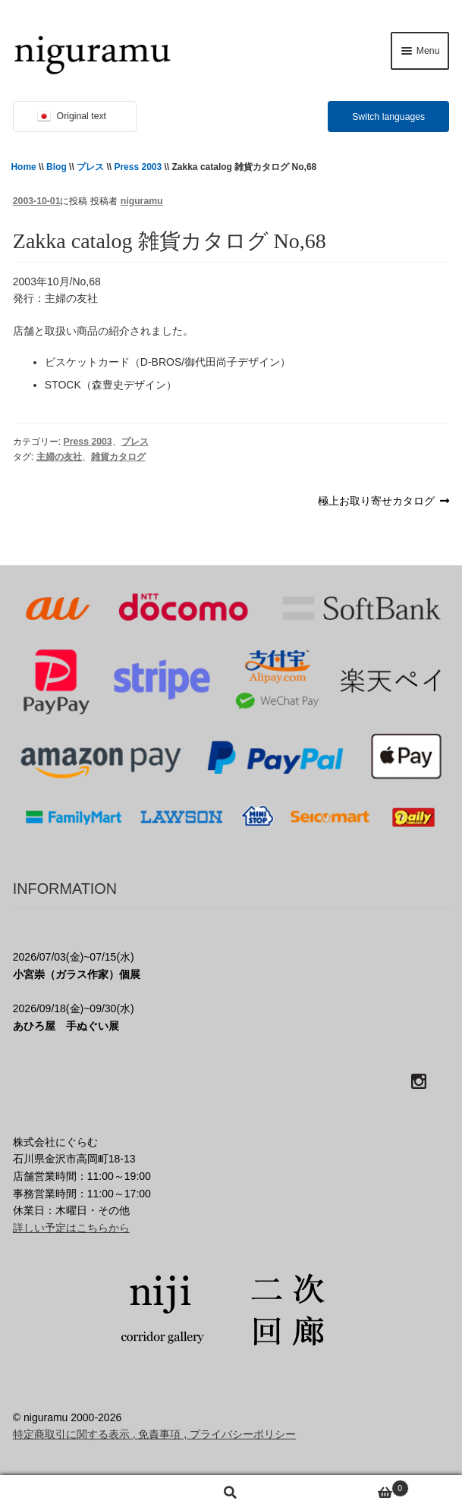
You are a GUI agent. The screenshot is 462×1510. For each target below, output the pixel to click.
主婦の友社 (59, 456)
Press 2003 (138, 167)
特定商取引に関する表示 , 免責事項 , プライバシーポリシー (154, 1434)
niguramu (142, 201)
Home (23, 167)
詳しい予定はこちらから (71, 1228)
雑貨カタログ (118, 456)
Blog (56, 167)
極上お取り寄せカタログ (376, 501)
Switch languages (388, 117)
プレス (90, 167)
